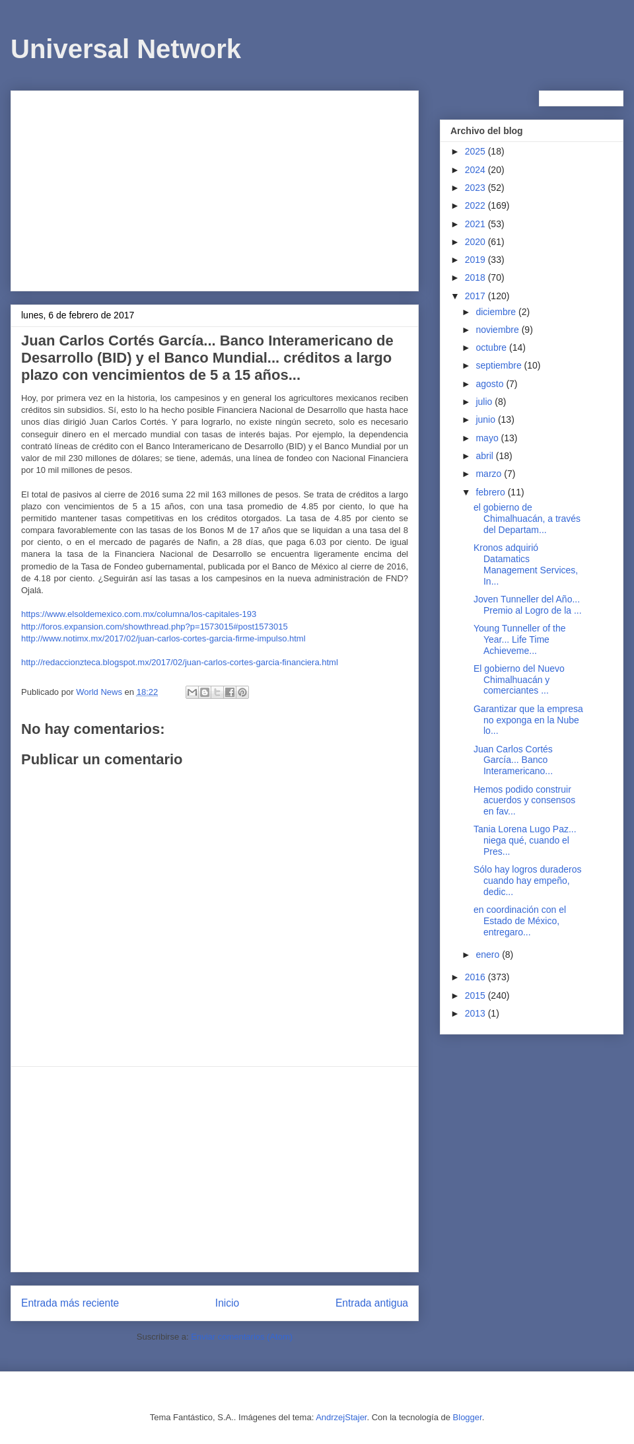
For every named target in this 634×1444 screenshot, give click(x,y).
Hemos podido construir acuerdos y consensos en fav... (524, 800)
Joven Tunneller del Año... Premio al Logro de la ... (528, 605)
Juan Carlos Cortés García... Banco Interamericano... (513, 760)
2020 (476, 241)
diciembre (497, 312)
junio (486, 419)
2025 (476, 151)
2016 (476, 977)
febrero (491, 492)
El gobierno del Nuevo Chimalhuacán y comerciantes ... (519, 679)
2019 (476, 259)
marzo (490, 473)
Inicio (227, 1303)
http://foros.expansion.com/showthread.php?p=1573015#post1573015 (154, 627)
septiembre (500, 365)
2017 (476, 296)
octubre (492, 347)
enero (489, 954)
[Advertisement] (214, 188)
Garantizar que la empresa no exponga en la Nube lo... (528, 720)
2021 (476, 224)
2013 (476, 1013)
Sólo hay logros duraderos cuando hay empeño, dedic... (527, 880)
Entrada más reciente (70, 1303)
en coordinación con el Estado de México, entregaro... (520, 920)
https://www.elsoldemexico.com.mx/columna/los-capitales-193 (138, 614)
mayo (488, 438)
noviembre (498, 329)
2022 (476, 205)
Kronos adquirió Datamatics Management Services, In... (526, 564)
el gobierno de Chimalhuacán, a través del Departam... (527, 518)
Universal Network (126, 48)
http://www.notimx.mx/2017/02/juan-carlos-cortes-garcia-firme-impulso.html (163, 638)
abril (485, 456)
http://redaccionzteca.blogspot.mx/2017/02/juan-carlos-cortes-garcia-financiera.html (179, 662)
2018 (476, 277)
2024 (476, 169)
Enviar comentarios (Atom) (242, 1337)
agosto (491, 384)
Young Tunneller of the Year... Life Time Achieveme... (520, 639)
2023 (476, 187)
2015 (476, 995)
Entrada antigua (371, 1303)
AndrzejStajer (341, 1417)
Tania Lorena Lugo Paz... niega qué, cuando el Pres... (525, 840)
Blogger (467, 1417)
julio (485, 401)
